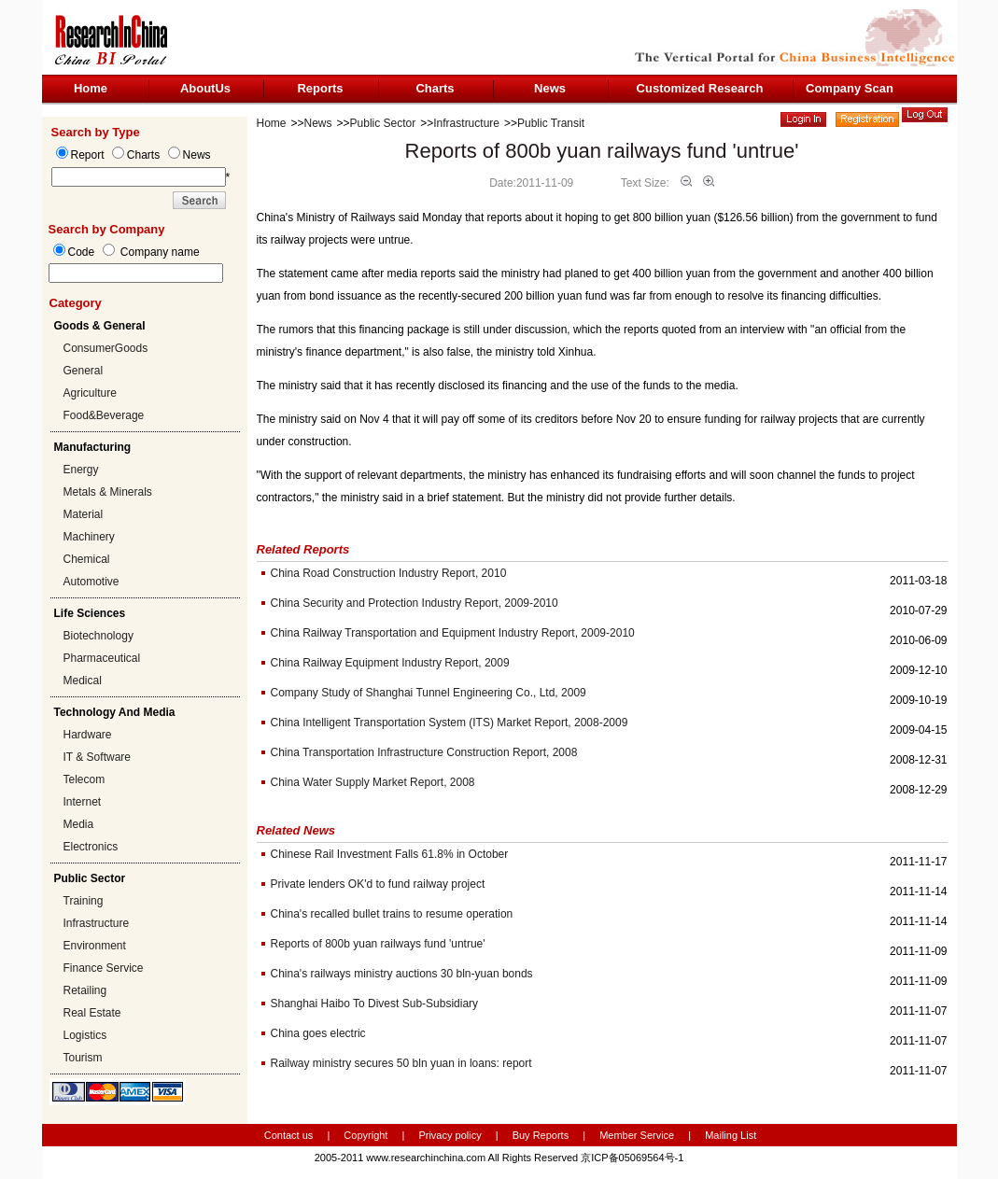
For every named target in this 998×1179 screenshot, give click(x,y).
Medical (82, 680)
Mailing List (730, 1135)
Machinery (89, 536)
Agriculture (90, 393)
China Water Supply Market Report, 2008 (373, 782)
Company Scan (849, 88)
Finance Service (103, 968)
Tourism (83, 1057)
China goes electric (318, 1033)
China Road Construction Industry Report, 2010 (389, 573)
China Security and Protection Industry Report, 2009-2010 (414, 603)
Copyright (365, 1135)
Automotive (91, 581)
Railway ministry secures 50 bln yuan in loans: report (401, 1063)
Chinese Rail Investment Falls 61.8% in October (390, 854)
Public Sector (383, 123)
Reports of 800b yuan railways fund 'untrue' (378, 943)
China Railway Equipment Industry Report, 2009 (390, 662)
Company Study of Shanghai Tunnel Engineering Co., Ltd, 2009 (428, 692)
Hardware (87, 734)
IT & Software (97, 757)
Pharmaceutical (102, 658)
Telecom (84, 779)
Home (90, 88)
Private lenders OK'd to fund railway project (378, 884)
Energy (81, 469)
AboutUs (205, 88)
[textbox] (136, 273)
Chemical (86, 559)
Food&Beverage (104, 415)
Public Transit (550, 123)
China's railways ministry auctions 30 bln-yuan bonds (402, 973)
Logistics (85, 1035)
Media (78, 824)
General (83, 370)
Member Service (636, 1135)
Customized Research (700, 88)
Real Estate (92, 1012)
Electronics (91, 846)
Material (83, 514)
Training (83, 900)
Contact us (289, 1135)
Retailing (85, 990)
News (550, 88)
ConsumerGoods (105, 348)
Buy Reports (541, 1135)
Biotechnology (98, 635)
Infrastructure (96, 923)
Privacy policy (451, 1135)
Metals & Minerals (107, 491)
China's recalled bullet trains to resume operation (392, 913)
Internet (82, 801)
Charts (434, 88)
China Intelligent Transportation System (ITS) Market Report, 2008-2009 (449, 722)
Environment (94, 945)
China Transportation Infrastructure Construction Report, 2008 (424, 752)
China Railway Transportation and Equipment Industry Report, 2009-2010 (453, 632)
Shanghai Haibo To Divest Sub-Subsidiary (375, 1003)
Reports (320, 88)
